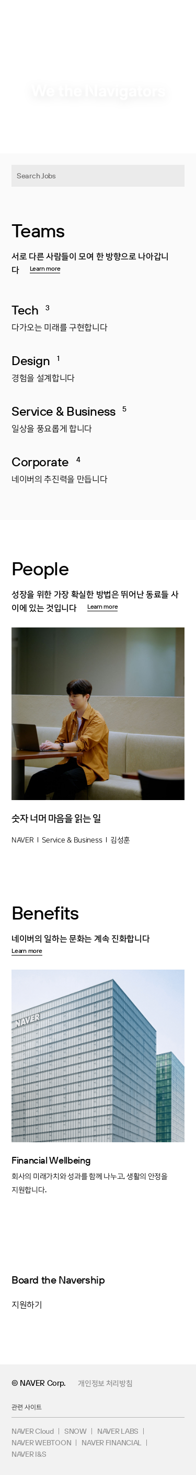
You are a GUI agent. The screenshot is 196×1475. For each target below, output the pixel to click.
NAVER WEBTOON (41, 1442)
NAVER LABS (118, 1431)
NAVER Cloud (32, 1431)
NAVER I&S (28, 1454)
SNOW (75, 1431)
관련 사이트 (26, 1407)
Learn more (45, 268)
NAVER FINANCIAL (112, 1442)
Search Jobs (36, 175)
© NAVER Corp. (38, 1383)
